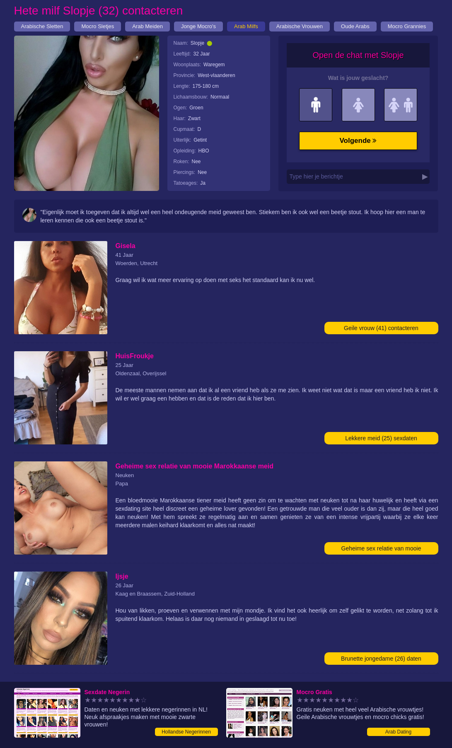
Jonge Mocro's (198, 26)
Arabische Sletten (42, 26)
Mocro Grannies (407, 26)
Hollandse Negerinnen (186, 732)
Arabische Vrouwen (299, 26)
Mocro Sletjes (97, 26)
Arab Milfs (246, 26)
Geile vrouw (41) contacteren (381, 328)
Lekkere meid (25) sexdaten (381, 438)
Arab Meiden (147, 26)
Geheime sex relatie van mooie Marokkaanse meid (381, 550)
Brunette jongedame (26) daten (381, 658)
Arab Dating (398, 732)
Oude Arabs (355, 26)
